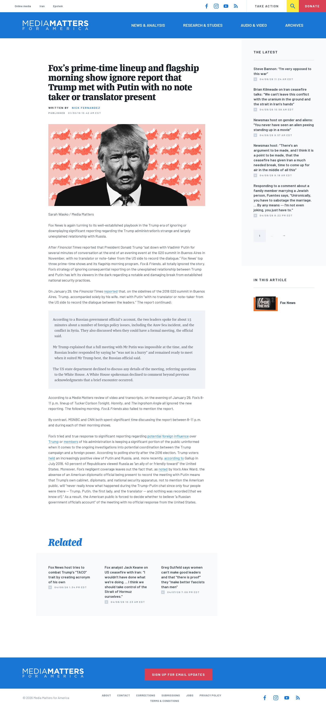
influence (181, 436)
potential (154, 436)
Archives (294, 25)
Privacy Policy (210, 695)
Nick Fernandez (86, 107)
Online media (23, 6)
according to (174, 458)
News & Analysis (148, 25)
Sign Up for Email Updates (178, 674)
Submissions (170, 695)
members (71, 441)
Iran (42, 6)
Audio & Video (254, 25)
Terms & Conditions (164, 700)
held (51, 458)
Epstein (58, 6)
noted (163, 469)
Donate (312, 6)
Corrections (145, 695)
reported (111, 291)
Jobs (189, 695)
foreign (167, 436)
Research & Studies (203, 25)
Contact (123, 695)
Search (293, 6)
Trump (53, 441)
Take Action (267, 6)
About (106, 695)
